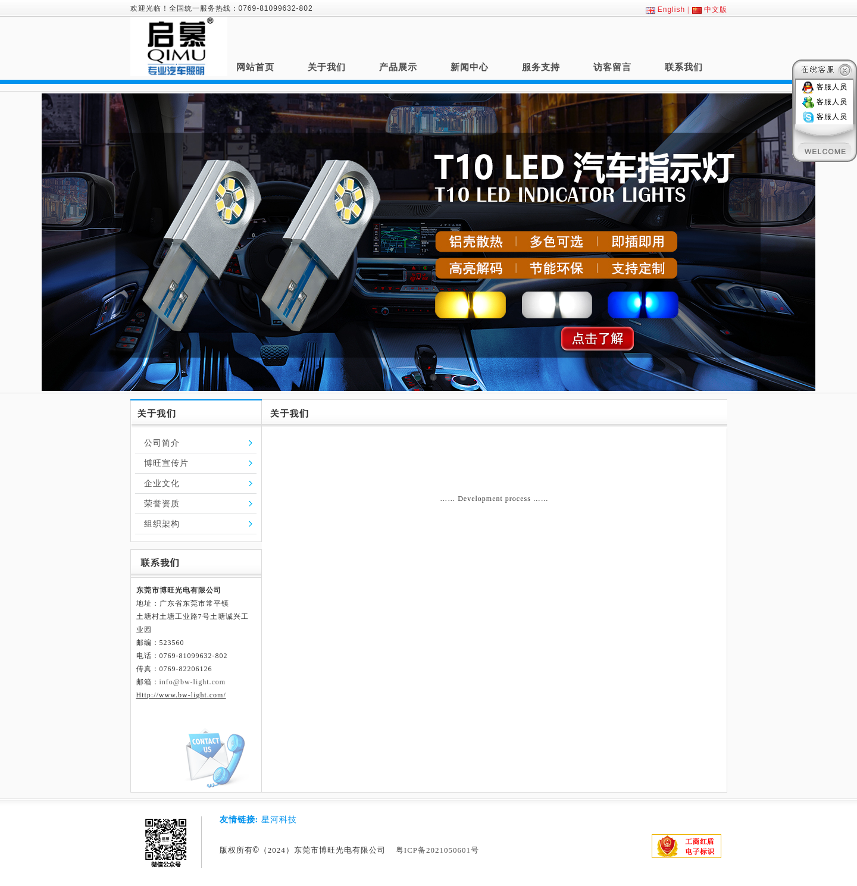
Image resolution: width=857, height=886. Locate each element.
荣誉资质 (162, 503)
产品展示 (398, 67)
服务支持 (541, 67)
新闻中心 (470, 67)
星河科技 (279, 819)
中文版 (715, 9)
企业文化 (162, 483)
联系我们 (684, 67)
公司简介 (162, 443)
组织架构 (162, 523)
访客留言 (612, 67)
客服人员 (832, 87)
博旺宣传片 (166, 463)
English (671, 9)
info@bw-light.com (192, 682)
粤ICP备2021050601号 (437, 850)
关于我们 (327, 67)
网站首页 (255, 67)
